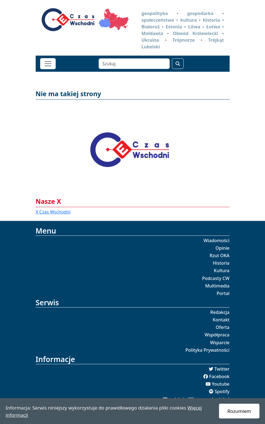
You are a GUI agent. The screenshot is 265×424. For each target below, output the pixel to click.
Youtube (221, 384)
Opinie (222, 248)
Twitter (221, 369)
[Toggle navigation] (48, 63)
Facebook (219, 376)
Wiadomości (216, 240)
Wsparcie (220, 342)
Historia (221, 263)
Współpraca (217, 335)
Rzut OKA (219, 255)
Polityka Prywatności (208, 350)
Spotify (222, 391)
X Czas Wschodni (53, 212)
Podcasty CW (215, 278)
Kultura (221, 270)
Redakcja (220, 312)
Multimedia (217, 286)
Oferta (223, 327)
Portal (223, 293)
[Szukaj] (134, 63)
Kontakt (221, 320)
